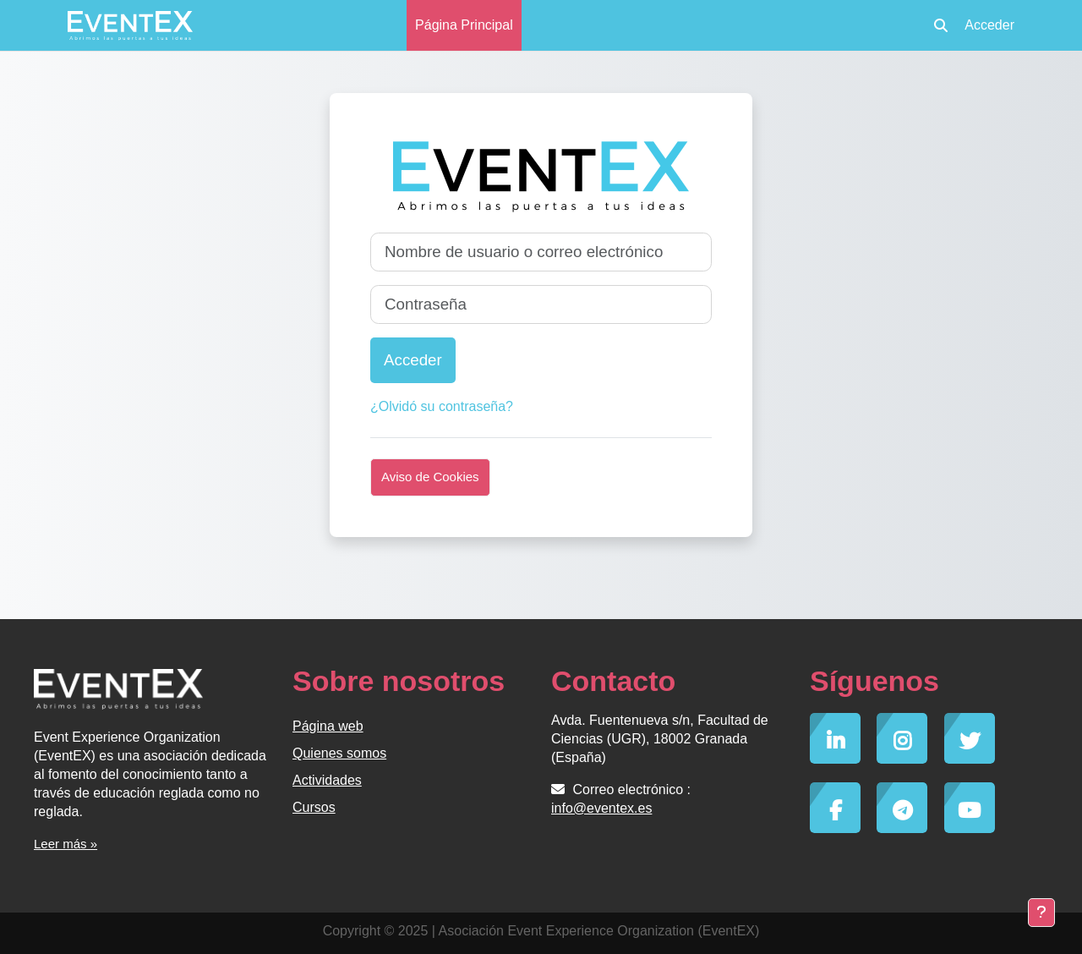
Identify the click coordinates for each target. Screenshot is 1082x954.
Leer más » (65, 843)
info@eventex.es (601, 808)
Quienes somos (339, 753)
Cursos (314, 807)
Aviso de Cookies (430, 476)
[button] (941, 25)
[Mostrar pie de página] (1041, 912)
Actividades (327, 780)
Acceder (989, 25)
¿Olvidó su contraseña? (441, 406)
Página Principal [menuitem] (464, 25)
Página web (327, 726)
